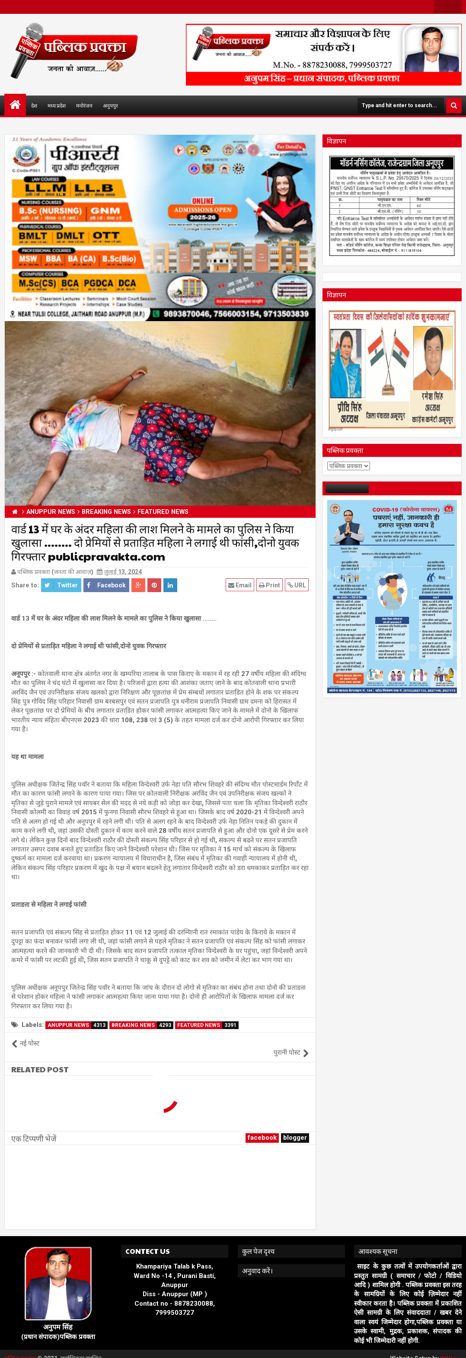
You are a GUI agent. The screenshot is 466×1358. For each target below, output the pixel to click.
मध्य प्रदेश (57, 105)
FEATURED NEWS (208, 1025)
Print (270, 585)
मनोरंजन (84, 105)
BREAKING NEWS (142, 1025)
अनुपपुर (110, 105)
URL (297, 585)
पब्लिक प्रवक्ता (21, 1349)
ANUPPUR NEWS (78, 1025)
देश (34, 105)
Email (240, 585)
